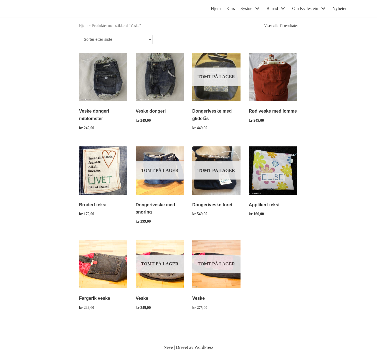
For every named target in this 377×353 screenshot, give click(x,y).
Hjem (216, 8)
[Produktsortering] (116, 39)
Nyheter (339, 8)
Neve (168, 347)
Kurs (230, 8)
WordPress (204, 347)
